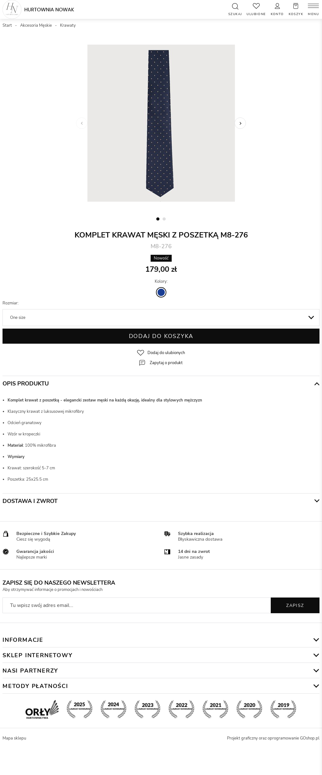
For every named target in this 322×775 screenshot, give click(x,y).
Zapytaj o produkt (166, 363)
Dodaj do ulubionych (166, 353)
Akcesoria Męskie (36, 25)
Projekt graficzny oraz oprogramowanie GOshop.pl (273, 738)
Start (7, 25)
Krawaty (68, 25)
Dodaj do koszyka (161, 336)
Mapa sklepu (14, 738)
